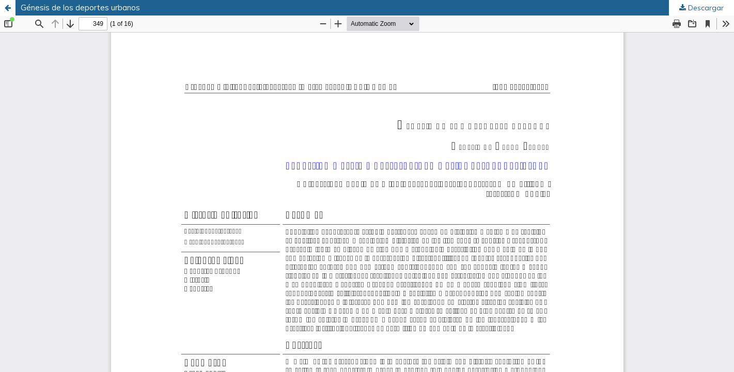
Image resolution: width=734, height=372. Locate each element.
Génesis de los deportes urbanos (80, 7)
